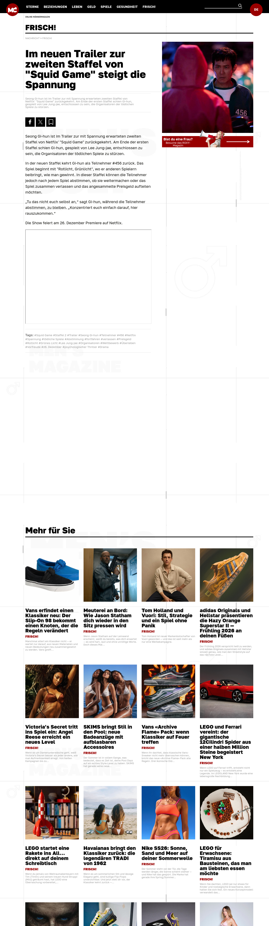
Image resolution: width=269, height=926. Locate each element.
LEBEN (77, 7)
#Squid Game (43, 335)
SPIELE (106, 7)
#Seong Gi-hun (88, 335)
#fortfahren (92, 339)
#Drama (103, 347)
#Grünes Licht (48, 343)
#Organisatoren (89, 343)
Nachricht (32, 38)
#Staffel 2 (59, 335)
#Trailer (72, 335)
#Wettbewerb (109, 343)
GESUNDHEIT (127, 7)
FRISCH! (149, 7)
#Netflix (130, 335)
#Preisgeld (124, 339)
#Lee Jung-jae (68, 343)
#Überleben (127, 343)
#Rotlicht (31, 343)
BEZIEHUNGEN (55, 7)
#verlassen (108, 339)
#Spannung (33, 339)
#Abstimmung (74, 339)
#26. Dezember (51, 347)
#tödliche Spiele (53, 339)
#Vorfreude (32, 347)
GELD (91, 7)
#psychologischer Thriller (80, 347)
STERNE (32, 7)
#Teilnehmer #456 (111, 335)
